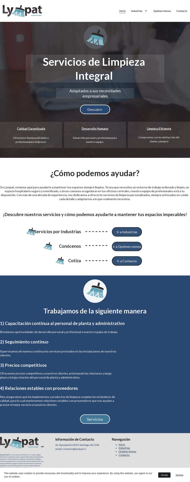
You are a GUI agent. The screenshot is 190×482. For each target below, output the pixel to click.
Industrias (136, 10)
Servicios (95, 420)
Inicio (122, 10)
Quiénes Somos (162, 10)
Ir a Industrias (127, 233)
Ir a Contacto (127, 262)
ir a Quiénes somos (127, 247)
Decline (179, 475)
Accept (164, 475)
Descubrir (94, 109)
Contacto (181, 10)
